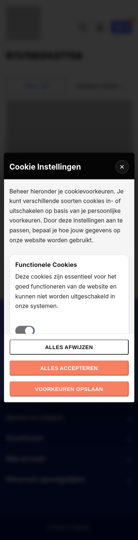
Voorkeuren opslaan (69, 389)
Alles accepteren (69, 368)
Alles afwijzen (69, 347)
